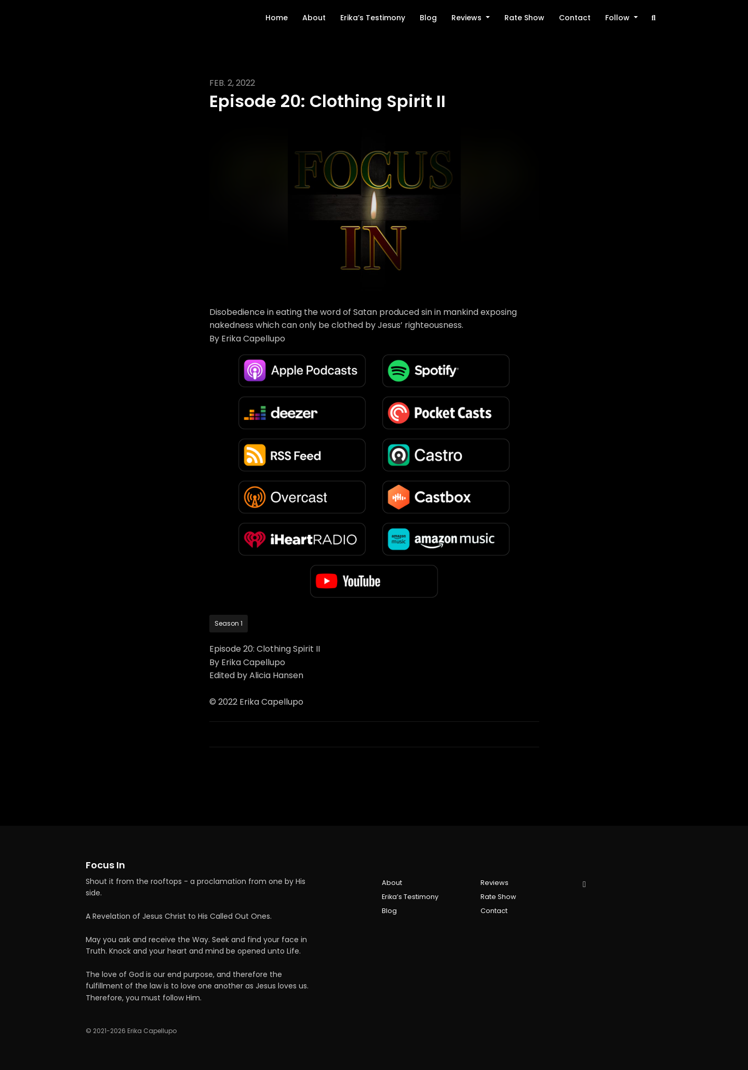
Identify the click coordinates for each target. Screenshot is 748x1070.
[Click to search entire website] (654, 18)
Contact (575, 17)
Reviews (467, 17)
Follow (618, 17)
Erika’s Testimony (372, 17)
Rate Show (524, 17)
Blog (428, 17)
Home (276, 17)
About (314, 17)
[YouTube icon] (584, 884)
